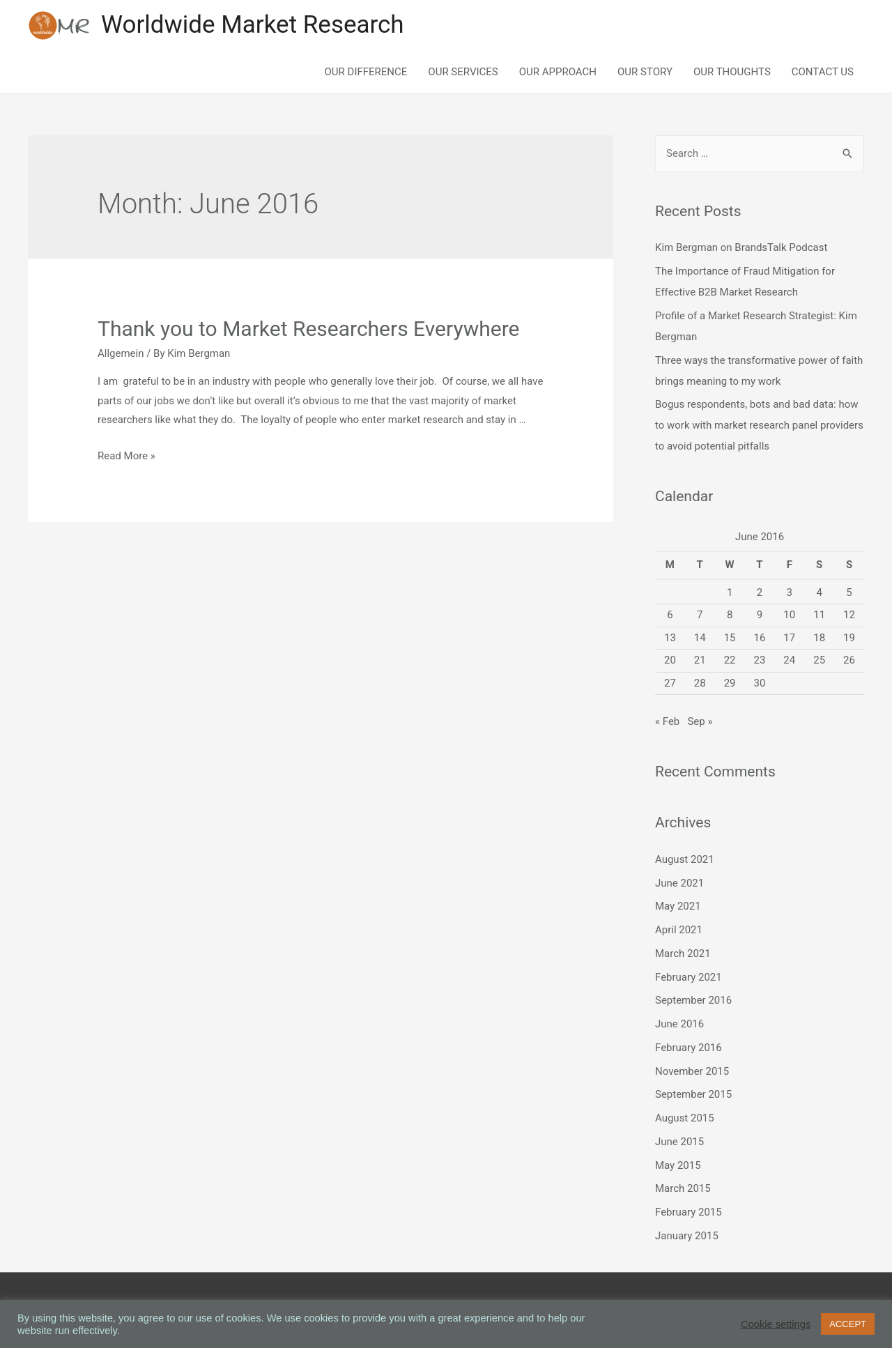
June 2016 (679, 1024)
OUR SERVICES (463, 72)
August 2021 (684, 859)
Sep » (699, 721)
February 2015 (688, 1212)
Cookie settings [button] (775, 1324)
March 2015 (683, 1189)
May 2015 (678, 1165)
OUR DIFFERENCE (366, 72)
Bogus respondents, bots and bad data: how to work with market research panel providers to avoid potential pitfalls (759, 426)
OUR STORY (644, 72)
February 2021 (688, 977)
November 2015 (692, 1071)
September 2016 (693, 1001)
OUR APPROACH (558, 72)
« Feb (667, 721)
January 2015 (686, 1236)
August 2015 (684, 1118)
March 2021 (683, 953)
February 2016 (688, 1047)
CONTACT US (823, 72)
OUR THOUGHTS (732, 72)
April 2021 (678, 930)
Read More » (126, 456)
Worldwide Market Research (252, 25)
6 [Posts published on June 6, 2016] (669, 615)
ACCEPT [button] (847, 1324)
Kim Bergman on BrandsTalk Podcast (741, 248)
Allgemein (121, 353)
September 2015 (693, 1095)
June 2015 (679, 1141)
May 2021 (678, 907)
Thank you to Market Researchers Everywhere (308, 328)
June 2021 (679, 883)
